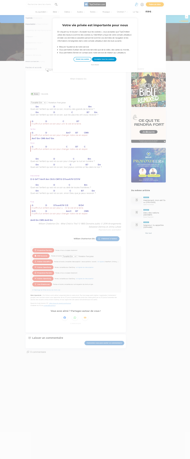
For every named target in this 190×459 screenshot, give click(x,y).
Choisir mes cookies (82, 59)
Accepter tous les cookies (104, 59)
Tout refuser (95, 65)
